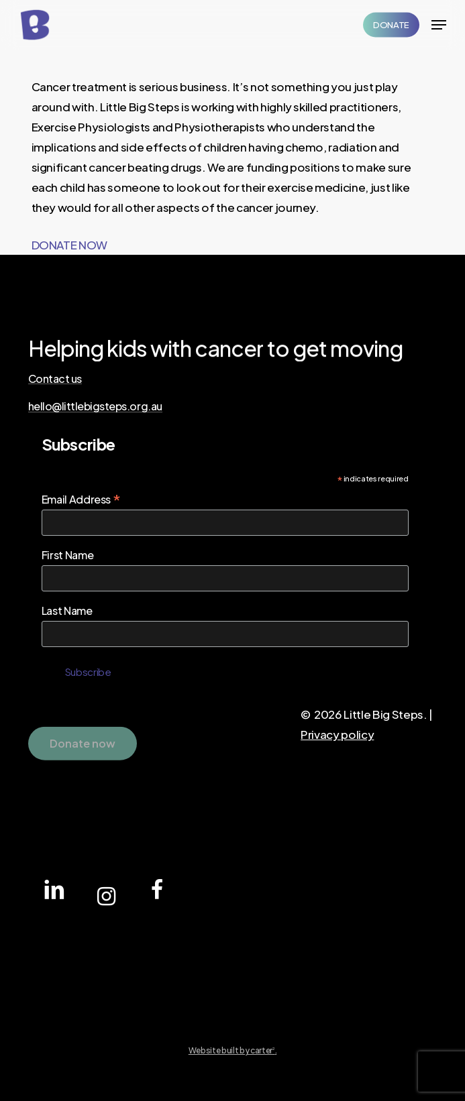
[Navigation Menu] (438, 25)
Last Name (67, 610)
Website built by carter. (233, 1050)
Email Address (81, 499)
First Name (68, 555)
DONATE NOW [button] (70, 244)
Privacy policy (337, 734)
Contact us (55, 379)
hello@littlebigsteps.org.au (95, 406)
